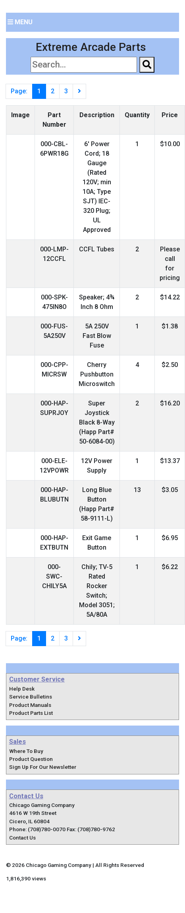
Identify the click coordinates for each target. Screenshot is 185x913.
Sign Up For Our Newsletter (42, 767)
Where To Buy (26, 751)
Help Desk (22, 688)
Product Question (31, 759)
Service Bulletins (30, 696)
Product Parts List (31, 713)
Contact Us (22, 837)
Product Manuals (30, 705)
